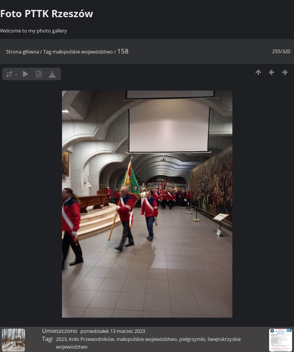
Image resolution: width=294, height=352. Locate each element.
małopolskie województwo (82, 51)
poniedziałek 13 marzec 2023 (112, 331)
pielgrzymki (192, 339)
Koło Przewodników (91, 339)
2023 (61, 339)
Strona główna (22, 51)
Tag (47, 51)
